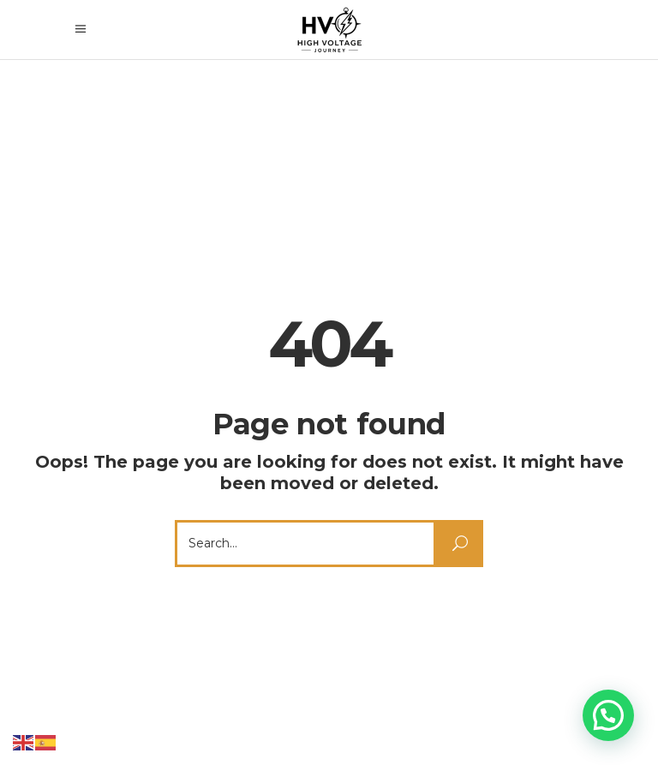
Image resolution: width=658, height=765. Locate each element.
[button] (608, 715)
